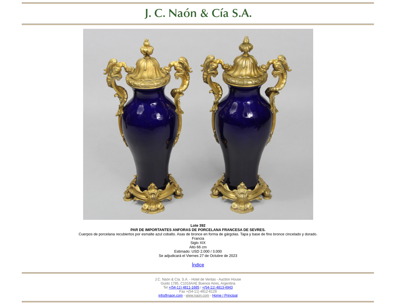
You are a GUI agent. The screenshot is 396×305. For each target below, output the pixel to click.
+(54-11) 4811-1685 (184, 287)
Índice (198, 264)
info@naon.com (170, 295)
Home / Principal (225, 295)
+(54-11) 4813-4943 (217, 287)
